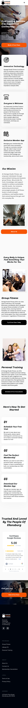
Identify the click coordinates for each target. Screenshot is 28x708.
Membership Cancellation (10, 669)
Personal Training (7, 650)
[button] (24, 2)
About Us (14, 231)
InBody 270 (5, 647)
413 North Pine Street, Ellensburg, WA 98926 (8, 695)
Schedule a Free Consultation (14, 391)
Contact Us (5, 666)
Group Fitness (6, 644)
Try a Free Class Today (14, 322)
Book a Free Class (14, 45)
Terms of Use (6, 678)
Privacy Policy (6, 681)
